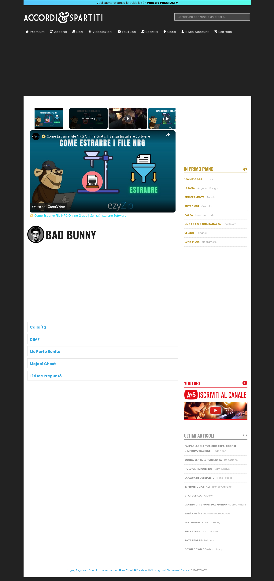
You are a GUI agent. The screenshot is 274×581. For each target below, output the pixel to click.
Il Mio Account (195, 32)
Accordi (58, 32)
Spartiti (149, 32)
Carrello (223, 32)
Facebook (141, 566)
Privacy (185, 566)
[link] (36, 136)
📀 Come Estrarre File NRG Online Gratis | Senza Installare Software (96, 136)
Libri (77, 32)
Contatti (93, 566)
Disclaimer (173, 566)
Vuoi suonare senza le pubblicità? (137, 3)
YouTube (127, 32)
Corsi (169, 32)
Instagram (157, 566)
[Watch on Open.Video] (48, 206)
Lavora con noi (108, 566)
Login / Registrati (77, 566)
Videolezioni (100, 32)
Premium (35, 32)
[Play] (128, 118)
